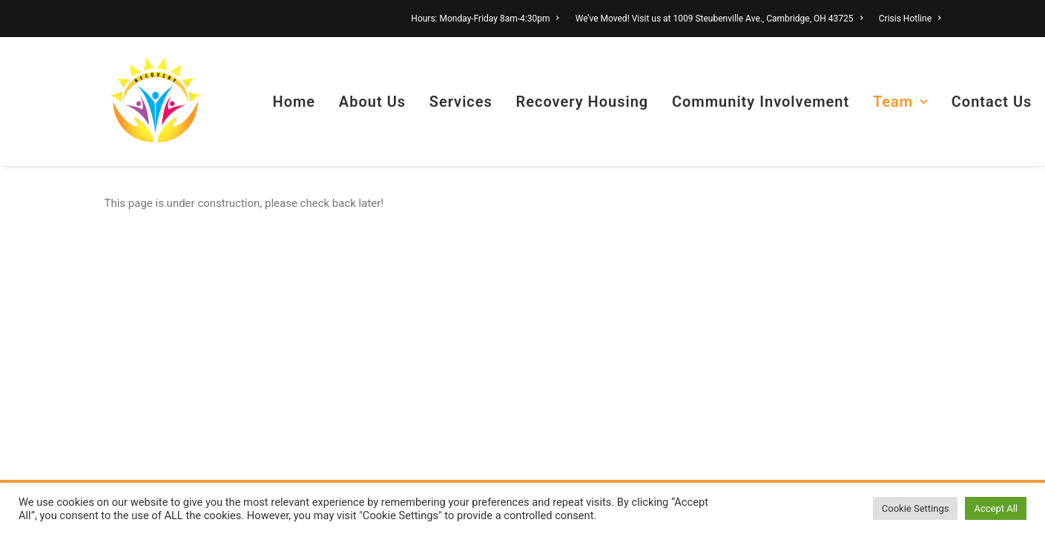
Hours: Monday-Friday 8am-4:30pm (485, 18)
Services (460, 102)
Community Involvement (760, 102)
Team (900, 102)
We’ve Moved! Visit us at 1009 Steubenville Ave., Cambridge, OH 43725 (719, 18)
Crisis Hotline (910, 18)
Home (294, 102)
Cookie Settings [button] (915, 508)
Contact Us (992, 102)
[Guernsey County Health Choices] (156, 101)
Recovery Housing (582, 102)
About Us (372, 102)
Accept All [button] (996, 508)
